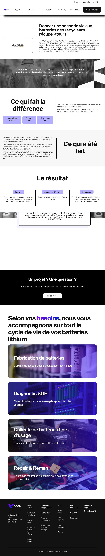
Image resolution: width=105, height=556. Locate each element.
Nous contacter (61, 526)
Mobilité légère (45, 513)
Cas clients (62, 10)
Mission (17, 10)
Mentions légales (88, 506)
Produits (48, 10)
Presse (77, 2)
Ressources (75, 10)
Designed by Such (61, 551)
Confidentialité (90, 511)
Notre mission (60, 511)
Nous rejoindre (88, 2)
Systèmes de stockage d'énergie (45, 527)
